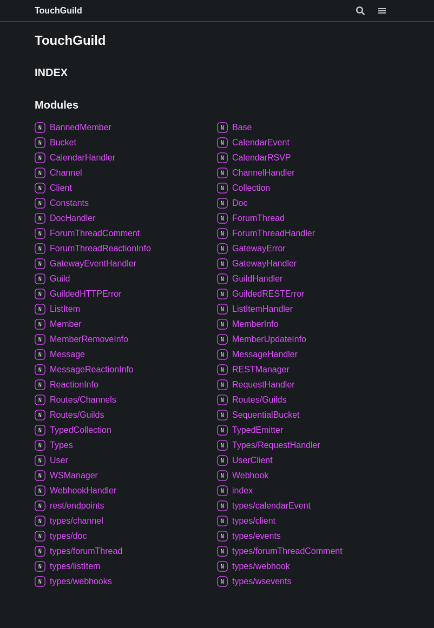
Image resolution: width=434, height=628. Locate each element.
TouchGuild (58, 10)
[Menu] (388, 11)
